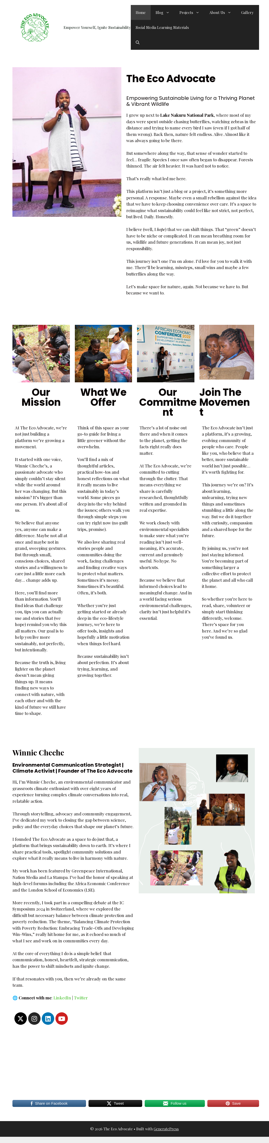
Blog (165, 12)
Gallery (247, 12)
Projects (191, 12)
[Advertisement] (134, 1062)
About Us (222, 12)
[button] (137, 42)
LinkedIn (62, 997)
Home (141, 12)
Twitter (81, 997)
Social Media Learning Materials (162, 27)
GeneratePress (166, 1128)
